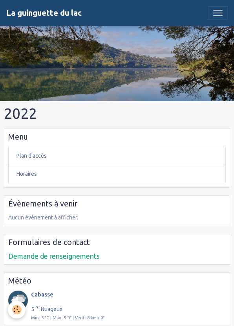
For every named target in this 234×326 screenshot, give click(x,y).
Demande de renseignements (54, 256)
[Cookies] (17, 310)
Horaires (26, 174)
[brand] (44, 13)
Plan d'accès (31, 156)
